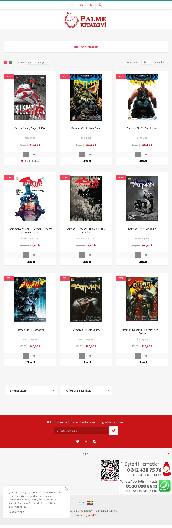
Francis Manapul (30, 238)
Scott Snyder (142, 238)
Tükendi (86, 160)
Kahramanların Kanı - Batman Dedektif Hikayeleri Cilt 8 (30, 230)
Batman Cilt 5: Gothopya (30, 329)
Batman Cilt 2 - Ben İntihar (142, 128)
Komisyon (29, 137)
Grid (5, 62)
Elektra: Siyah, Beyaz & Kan (30, 128)
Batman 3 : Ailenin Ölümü (86, 329)
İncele (26, 154)
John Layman (142, 339)
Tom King (86, 137)
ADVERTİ (93, 515)
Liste (10, 62)
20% (8, 76)
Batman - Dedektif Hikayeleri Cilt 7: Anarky (86, 230)
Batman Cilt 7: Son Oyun (142, 229)
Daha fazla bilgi (16, 511)
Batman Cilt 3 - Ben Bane (86, 128)
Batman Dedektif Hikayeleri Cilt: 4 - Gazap (142, 331)
